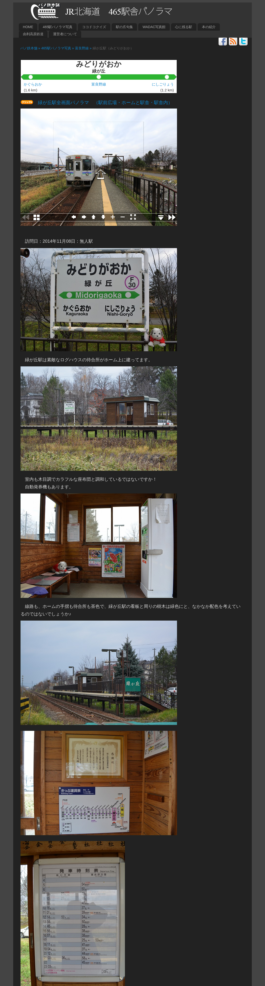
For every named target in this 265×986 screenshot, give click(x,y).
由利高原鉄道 (33, 34)
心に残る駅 (183, 27)
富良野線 (98, 84)
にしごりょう (163, 84)
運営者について (65, 34)
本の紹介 (209, 27)
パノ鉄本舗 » (29, 48)
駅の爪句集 (124, 27)
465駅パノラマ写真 (57, 27)
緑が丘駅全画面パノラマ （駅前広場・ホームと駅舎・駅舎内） (103, 102)
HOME (28, 27)
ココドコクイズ (94, 27)
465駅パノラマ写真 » (58, 48)
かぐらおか (33, 84)
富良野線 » (84, 48)
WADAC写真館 (154, 27)
